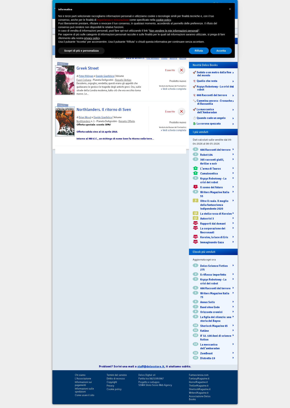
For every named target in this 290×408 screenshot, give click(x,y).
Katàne (204, 330)
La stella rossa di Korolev (216, 213)
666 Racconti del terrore (215, 149)
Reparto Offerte (127, 121)
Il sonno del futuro (211, 187)
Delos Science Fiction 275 (214, 268)
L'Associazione (83, 378)
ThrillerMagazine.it (198, 385)
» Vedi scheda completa (173, 89)
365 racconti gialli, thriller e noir (212, 161)
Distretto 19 (207, 358)
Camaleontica (209, 173)
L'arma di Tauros (210, 168)
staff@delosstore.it (150, 366)
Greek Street (88, 68)
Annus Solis (207, 302)
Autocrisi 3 (207, 218)
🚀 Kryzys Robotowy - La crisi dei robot (213, 88)
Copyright (112, 382)
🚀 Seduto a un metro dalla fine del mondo (212, 74)
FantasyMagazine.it (199, 378)
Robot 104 (206, 155)
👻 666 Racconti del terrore (210, 95)
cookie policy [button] (163, 19)
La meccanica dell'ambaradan (210, 346)
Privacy (110, 385)
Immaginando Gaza (212, 242)
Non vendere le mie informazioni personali (173, 30)
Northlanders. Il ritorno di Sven (104, 109)
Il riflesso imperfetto (213, 274)
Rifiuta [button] (199, 50)
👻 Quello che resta (205, 80)
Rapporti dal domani (213, 223)
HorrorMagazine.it (198, 382)
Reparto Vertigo (123, 80)
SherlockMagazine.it (199, 389)
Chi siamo (80, 375)
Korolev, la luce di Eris (214, 237)
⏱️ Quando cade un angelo (209, 117)
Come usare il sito (84, 395)
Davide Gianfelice (105, 76)
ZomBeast (206, 353)
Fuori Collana (84, 80)
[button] (230, 9)
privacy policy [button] (92, 38)
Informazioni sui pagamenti (83, 384)
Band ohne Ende (210, 307)
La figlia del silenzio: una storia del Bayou (215, 319)
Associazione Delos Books (199, 398)
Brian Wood (85, 117)
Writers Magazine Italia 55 (214, 194)
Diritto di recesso (116, 378)
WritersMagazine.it (198, 392)
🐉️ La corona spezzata (207, 123)
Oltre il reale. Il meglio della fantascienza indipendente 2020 (214, 204)
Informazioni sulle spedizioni (84, 390)
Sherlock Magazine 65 (214, 326)
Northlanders (83, 121)
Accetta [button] (221, 50)
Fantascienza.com (198, 375)
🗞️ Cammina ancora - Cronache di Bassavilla (212, 102)
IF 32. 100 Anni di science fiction (215, 337)
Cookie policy (114, 389)
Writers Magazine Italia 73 (214, 295)
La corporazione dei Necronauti (212, 230)
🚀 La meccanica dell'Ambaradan (205, 111)
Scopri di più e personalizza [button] (81, 50)
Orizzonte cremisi (211, 312)
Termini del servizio (117, 375)
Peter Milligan (86, 76)
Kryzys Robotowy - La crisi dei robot (213, 180)
